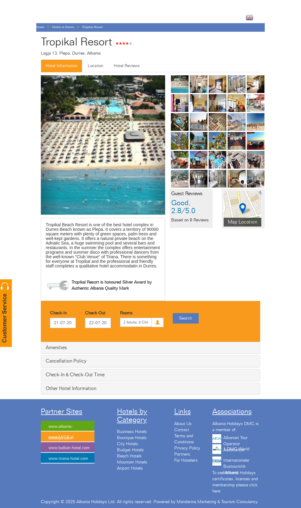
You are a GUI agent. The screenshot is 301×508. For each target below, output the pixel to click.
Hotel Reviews (127, 66)
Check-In (58, 313)
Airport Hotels (130, 468)
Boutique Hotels (132, 438)
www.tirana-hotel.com (68, 458)
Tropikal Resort (92, 27)
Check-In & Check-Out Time (75, 374)
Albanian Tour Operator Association (235, 440)
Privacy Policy (187, 448)
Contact (181, 430)
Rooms (126, 313)
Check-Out (95, 313)
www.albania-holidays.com (60, 427)
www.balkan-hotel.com (69, 448)
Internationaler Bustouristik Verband (236, 462)
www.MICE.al (61, 437)
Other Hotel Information (71, 388)
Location (95, 66)
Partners (182, 454)
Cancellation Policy (66, 361)
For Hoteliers (186, 460)
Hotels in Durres (63, 27)
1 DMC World (236, 449)
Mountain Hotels (132, 462)
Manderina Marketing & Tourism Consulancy (217, 502)
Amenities (56, 347)
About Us (183, 424)
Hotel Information (61, 66)
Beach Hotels (129, 456)
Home (40, 27)
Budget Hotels (130, 450)
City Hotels (127, 444)
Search (185, 318)
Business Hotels (132, 432)
